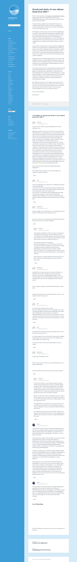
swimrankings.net (11, 64)
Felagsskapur (10, 80)
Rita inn (9, 119)
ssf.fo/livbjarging (11, 56)
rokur (43, 103)
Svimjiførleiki (10, 95)
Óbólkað (9, 93)
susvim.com (10, 60)
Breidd (9, 76)
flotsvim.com (10, 44)
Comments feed (11, 123)
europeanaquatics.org (12, 42)
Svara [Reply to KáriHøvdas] (34, 223)
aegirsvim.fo (10, 40)
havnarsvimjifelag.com (12, 48)
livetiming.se (10, 50)
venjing (9, 103)
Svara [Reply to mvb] (34, 202)
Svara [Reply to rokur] (34, 477)
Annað (9, 74)
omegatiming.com (11, 52)
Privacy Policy (35, 559)
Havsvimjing (10, 84)
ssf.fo (9, 54)
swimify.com (10, 62)
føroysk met (10, 46)
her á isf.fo (34, 488)
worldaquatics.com (11, 66)
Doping (9, 78)
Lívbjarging (10, 89)
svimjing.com (12, 18)
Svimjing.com (10, 99)
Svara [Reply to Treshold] (34, 175)
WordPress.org (11, 125)
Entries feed (10, 121)
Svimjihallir (10, 97)
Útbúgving (10, 101)
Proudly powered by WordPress (45, 559)
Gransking (10, 82)
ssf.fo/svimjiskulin (11, 58)
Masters (9, 91)
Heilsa (9, 86)
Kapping (9, 88)
